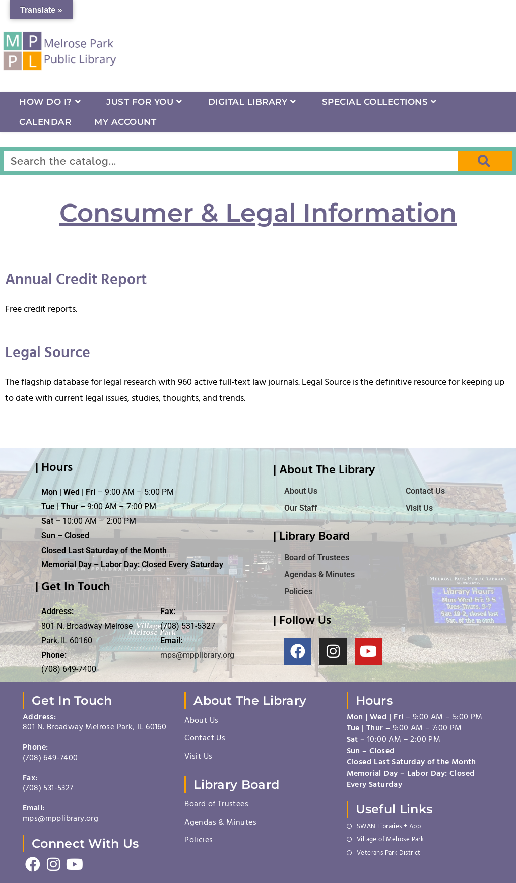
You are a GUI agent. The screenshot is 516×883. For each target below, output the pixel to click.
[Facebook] (33, 865)
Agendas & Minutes (220, 823)
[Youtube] (74, 865)
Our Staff (300, 508)
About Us (300, 491)
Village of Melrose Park (390, 840)
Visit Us (419, 508)
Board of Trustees (216, 804)
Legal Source (47, 355)
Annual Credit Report (76, 281)
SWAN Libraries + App (389, 827)
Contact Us (425, 491)
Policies (198, 840)
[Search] (485, 161)
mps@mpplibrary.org (197, 655)
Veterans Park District (389, 853)
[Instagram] (53, 865)
